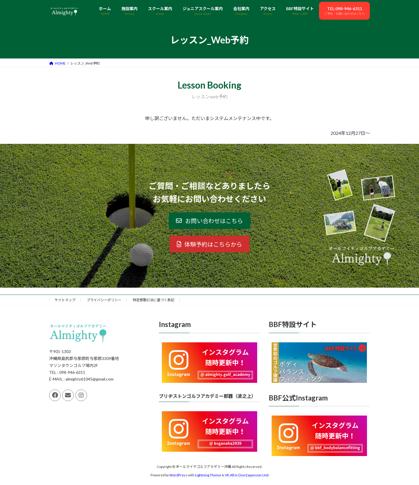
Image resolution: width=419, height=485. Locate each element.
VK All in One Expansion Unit (247, 475)
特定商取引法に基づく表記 (153, 300)
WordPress (178, 475)
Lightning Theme (208, 475)
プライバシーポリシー (104, 300)
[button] (209, 220)
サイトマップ (65, 300)
